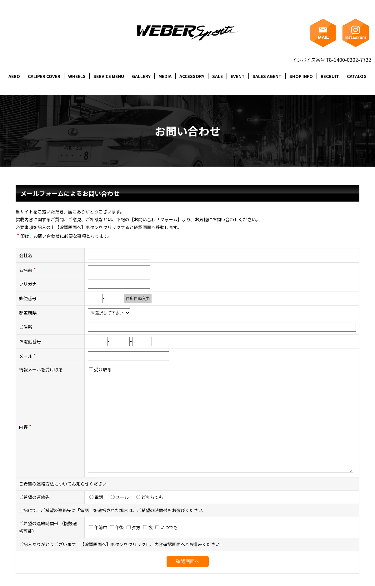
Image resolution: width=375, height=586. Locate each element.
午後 (117, 527)
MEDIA (165, 76)
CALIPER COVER (44, 76)
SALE (217, 76)
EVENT (238, 76)
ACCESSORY (191, 76)
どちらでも (152, 497)
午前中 (98, 527)
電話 (98, 497)
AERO (14, 76)
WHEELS (77, 76)
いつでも (166, 527)
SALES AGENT (267, 76)
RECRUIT (330, 76)
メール (122, 497)
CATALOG (357, 76)
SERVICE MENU (108, 76)
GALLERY (141, 76)
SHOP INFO (301, 76)
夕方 (133, 527)
